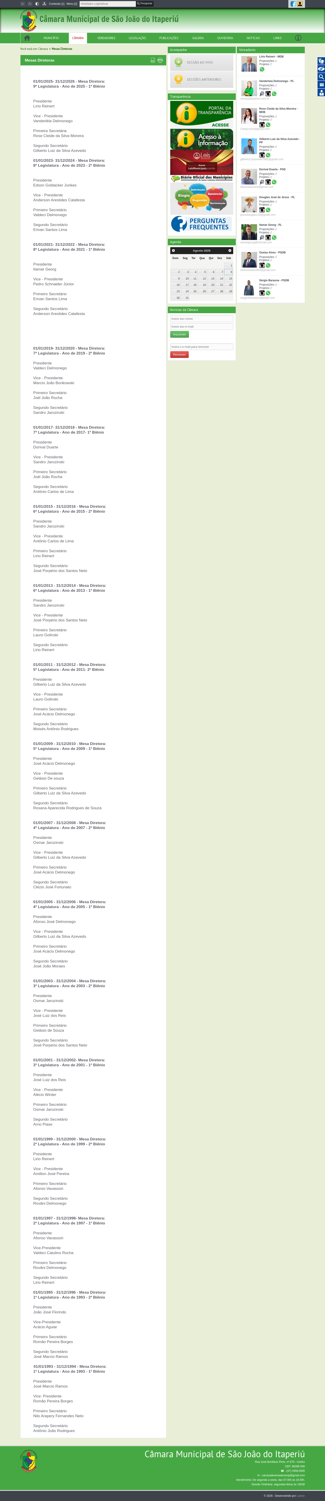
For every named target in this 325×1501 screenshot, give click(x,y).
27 (212, 291)
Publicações (169, 38)
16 (178, 284)
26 (204, 291)
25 (194, 291)
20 (212, 284)
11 (194, 278)
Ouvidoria (225, 38)
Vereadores (106, 38)
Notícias (253, 38)
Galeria (198, 38)
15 (230, 278)
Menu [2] (72, 3)
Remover (179, 354)
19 (204, 284)
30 (178, 297)
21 (221, 284)
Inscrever (179, 334)
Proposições (266, 60)
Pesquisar (144, 3)
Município (51, 38)
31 (187, 297)
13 (212, 278)
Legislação (137, 38)
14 (221, 278)
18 (194, 284)
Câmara (78, 38)
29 (230, 291)
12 (204, 278)
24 (187, 291)
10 (187, 278)
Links (277, 38)
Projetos (264, 64)
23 (178, 291)
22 (230, 284)
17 (187, 284)
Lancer (301, 1495)
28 (221, 291)
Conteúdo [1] (57, 3)
